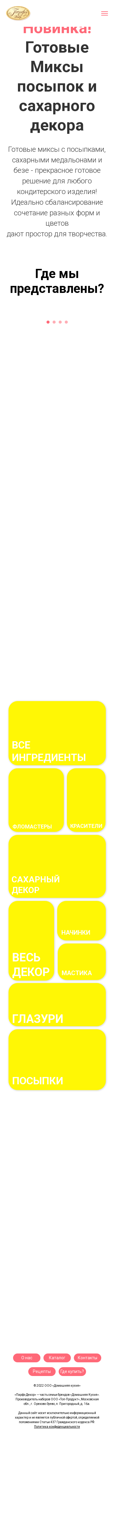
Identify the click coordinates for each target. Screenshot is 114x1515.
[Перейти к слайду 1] (51, 248)
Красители (86, 826)
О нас (26, 1357)
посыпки (37, 1081)
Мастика (77, 973)
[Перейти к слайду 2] (57, 248)
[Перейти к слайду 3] (63, 248)
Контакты (87, 1357)
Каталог (57, 1357)
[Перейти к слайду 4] (66, 322)
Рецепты (42, 1371)
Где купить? (72, 1371)
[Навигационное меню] (104, 13)
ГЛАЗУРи (37, 1019)
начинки (75, 932)
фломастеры (32, 826)
